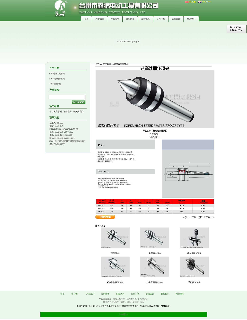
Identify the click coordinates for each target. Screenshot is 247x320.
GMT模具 (165, 306)
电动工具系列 (55, 111)
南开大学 (106, 306)
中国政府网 (82, 306)
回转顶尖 (115, 253)
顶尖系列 (67, 111)
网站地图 (180, 294)
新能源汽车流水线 (130, 306)
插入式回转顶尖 (194, 253)
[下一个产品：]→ (206, 217)
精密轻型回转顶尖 (115, 282)
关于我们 (75, 294)
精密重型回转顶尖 (155, 282)
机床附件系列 (133, 299)
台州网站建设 (95, 306)
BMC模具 (154, 306)
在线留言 (150, 294)
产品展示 (90, 294)
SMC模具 (144, 306)
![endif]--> (123, 314)
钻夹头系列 (78, 111)
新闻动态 (120, 294)
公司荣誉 (105, 294)
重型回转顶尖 (194, 282)
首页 (97, 64)
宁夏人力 (116, 306)
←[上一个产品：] (190, 217)
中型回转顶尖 (155, 253)
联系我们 (165, 294)
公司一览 (135, 294)
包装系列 (144, 299)
